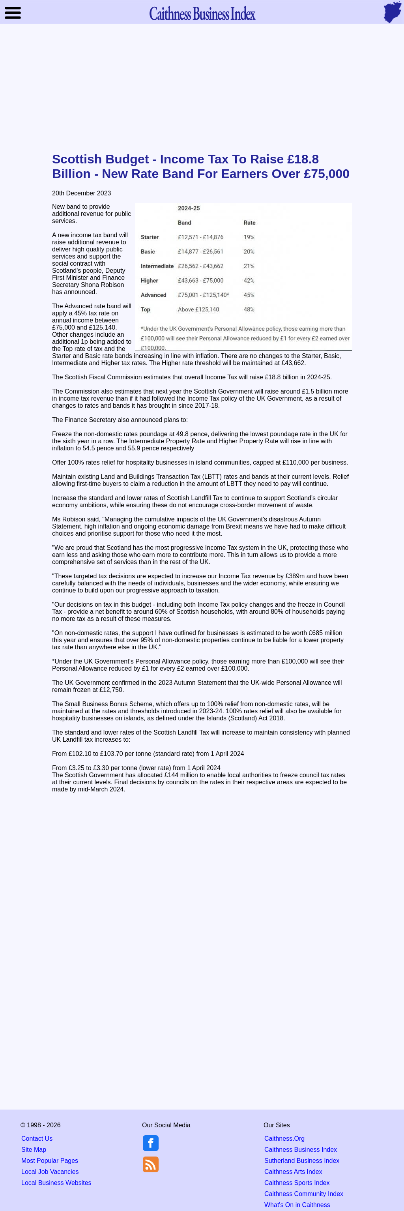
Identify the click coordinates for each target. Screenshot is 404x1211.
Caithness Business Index (300, 1149)
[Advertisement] (202, 88)
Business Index (202, 13)
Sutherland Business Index (301, 1160)
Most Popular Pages (49, 1160)
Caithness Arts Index (293, 1171)
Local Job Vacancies (50, 1171)
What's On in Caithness (297, 1205)
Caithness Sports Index (296, 1182)
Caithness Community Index (303, 1193)
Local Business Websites (56, 1182)
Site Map (33, 1149)
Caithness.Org (284, 1138)
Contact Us (36, 1138)
